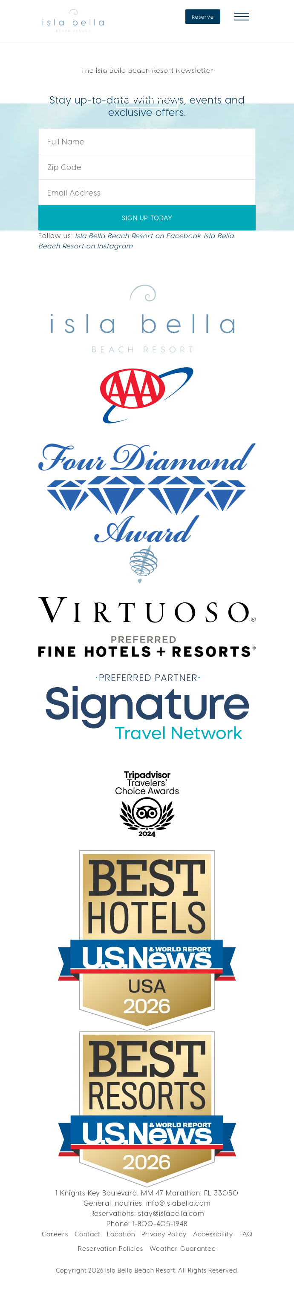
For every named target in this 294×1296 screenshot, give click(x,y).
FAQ (246, 1234)
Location (121, 1234)
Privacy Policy (164, 1234)
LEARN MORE (147, 90)
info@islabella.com (178, 1203)
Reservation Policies (110, 1248)
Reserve (203, 17)
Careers (55, 1234)
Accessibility (213, 1234)
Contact (88, 1234)
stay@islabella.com (171, 1213)
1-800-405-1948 (159, 1223)
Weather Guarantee (183, 1248)
